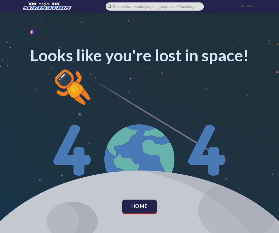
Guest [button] (249, 6)
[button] (155, 6)
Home (139, 206)
